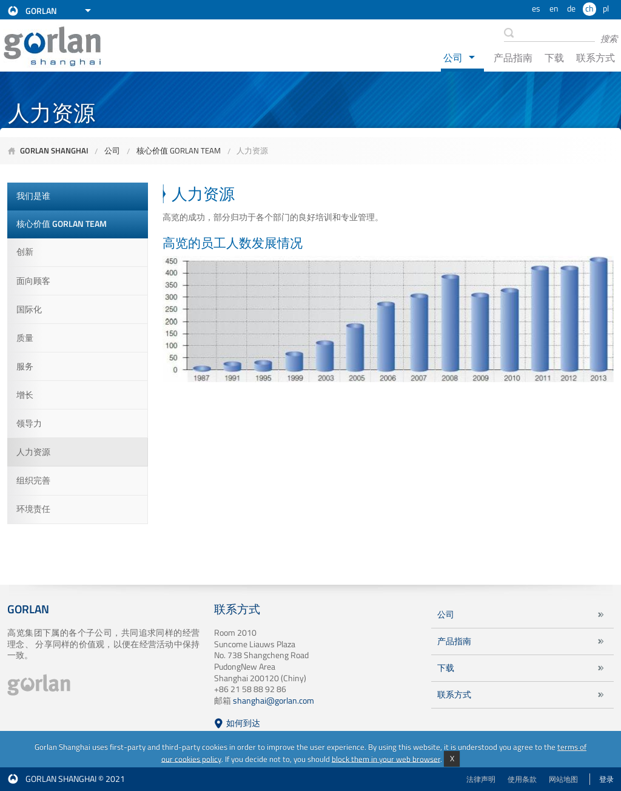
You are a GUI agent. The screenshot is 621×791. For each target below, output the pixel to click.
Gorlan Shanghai (54, 150)
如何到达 (243, 723)
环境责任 (33, 509)
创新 (24, 251)
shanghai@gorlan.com (273, 700)
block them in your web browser (386, 758)
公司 (453, 57)
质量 (24, 338)
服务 (24, 366)
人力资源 (252, 150)
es (536, 8)
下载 (554, 57)
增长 (24, 395)
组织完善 (33, 480)
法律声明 (480, 779)
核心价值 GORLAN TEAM (178, 150)
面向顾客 (33, 281)
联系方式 (595, 57)
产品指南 (513, 57)
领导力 (29, 423)
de (571, 8)
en (554, 8)
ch (589, 8)
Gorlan (41, 11)
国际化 (29, 309)
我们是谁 (33, 196)
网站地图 (563, 779)
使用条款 (522, 779)
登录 (606, 779)
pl (606, 8)
